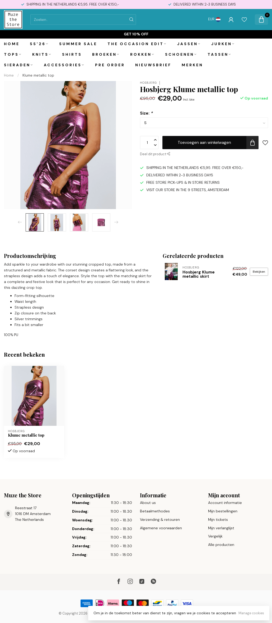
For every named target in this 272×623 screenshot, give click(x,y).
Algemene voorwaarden (161, 528)
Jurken (221, 43)
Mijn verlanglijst (221, 528)
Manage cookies (251, 613)
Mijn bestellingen (222, 511)
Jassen (187, 43)
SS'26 (38, 43)
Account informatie (225, 502)
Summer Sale (78, 43)
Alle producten (221, 544)
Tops (11, 54)
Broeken (104, 54)
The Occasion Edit (135, 43)
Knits (40, 54)
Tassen (218, 54)
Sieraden (17, 65)
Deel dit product (155, 154)
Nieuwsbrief (153, 65)
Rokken (141, 54)
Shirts (72, 54)
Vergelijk (215, 536)
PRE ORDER (110, 65)
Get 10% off (136, 34)
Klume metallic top (38, 75)
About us (148, 502)
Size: (146, 113)
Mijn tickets (218, 519)
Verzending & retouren (160, 519)
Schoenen (179, 54)
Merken (192, 65)
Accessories (63, 65)
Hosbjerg (148, 82)
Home (12, 43)
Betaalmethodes (155, 511)
